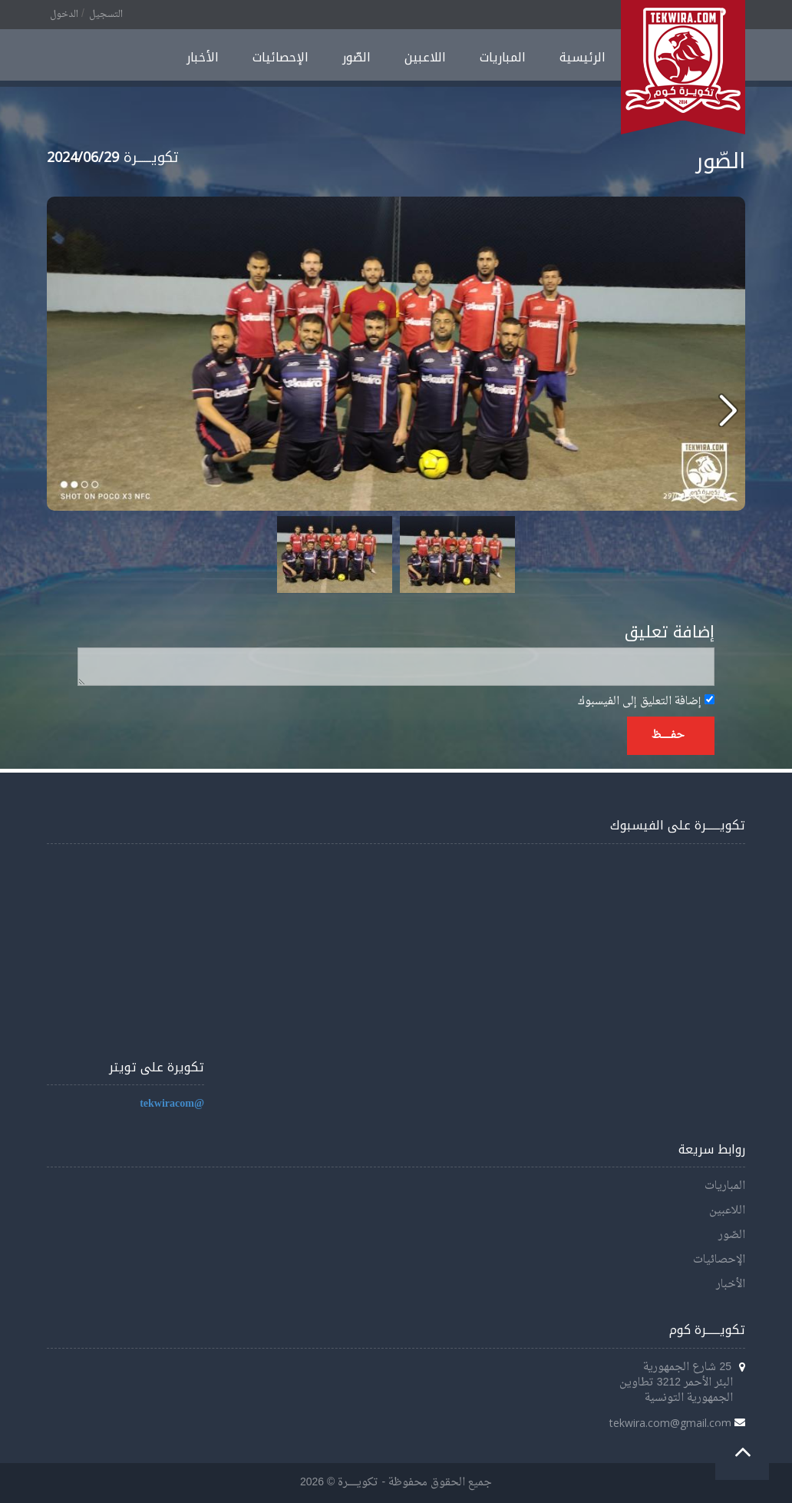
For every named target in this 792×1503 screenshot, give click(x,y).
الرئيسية (582, 57)
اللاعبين (425, 57)
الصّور (356, 57)
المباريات (503, 57)
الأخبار (202, 57)
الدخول (64, 14)
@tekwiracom (172, 1104)
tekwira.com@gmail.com (670, 1422)
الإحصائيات (280, 57)
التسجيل (106, 14)
